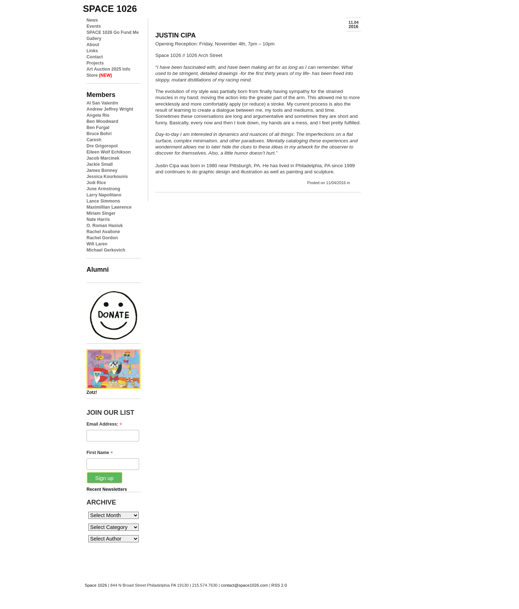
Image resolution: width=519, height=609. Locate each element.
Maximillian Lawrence (109, 207)
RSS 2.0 (279, 585)
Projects (95, 63)
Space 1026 (96, 585)
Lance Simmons (103, 201)
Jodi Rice (96, 182)
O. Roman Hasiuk (104, 225)
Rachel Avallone (103, 231)
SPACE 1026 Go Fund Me (112, 32)
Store (99, 75)
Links (92, 50)
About (92, 44)
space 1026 (110, 9)
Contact (94, 56)
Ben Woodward (102, 121)
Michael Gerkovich (105, 250)
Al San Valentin (102, 103)
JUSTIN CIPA (175, 35)
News (92, 20)
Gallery (93, 38)
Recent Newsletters (106, 489)
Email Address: (104, 424)
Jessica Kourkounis (107, 176)
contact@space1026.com (244, 585)
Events (93, 26)
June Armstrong (103, 188)
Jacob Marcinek (102, 158)
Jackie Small (99, 164)
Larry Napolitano (103, 194)
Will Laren (96, 243)
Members (100, 94)
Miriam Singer (100, 213)
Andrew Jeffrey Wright (109, 109)
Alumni (97, 269)
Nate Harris (98, 219)
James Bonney (101, 170)
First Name (99, 453)
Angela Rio (98, 115)
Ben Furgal (98, 127)
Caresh (93, 139)
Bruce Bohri (99, 133)
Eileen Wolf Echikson (108, 152)
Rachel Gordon (102, 237)
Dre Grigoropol (101, 145)
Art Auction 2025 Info (108, 69)
